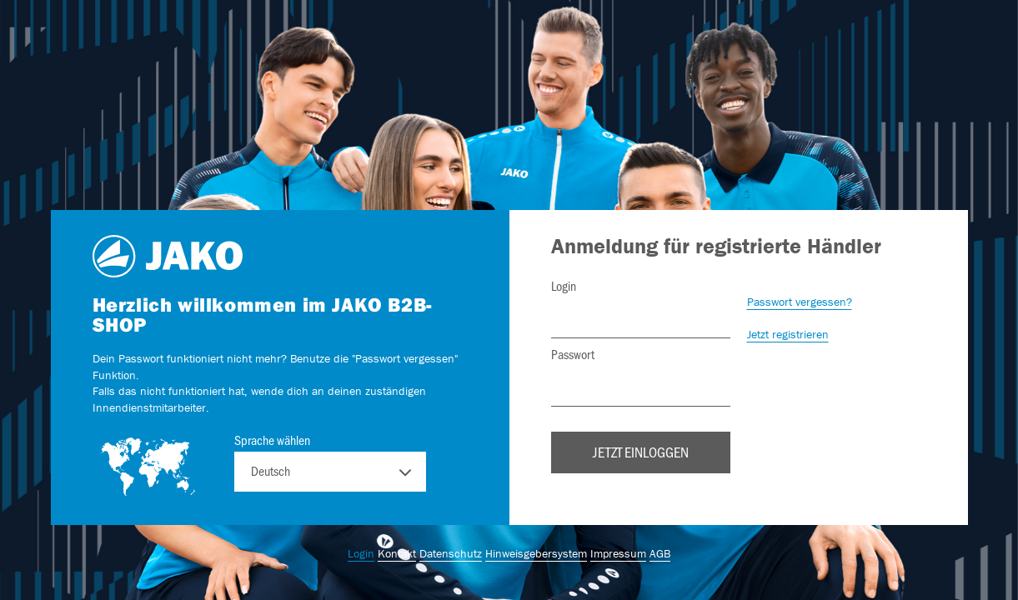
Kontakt (397, 553)
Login (563, 285)
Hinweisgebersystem (536, 553)
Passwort (572, 354)
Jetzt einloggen (641, 452)
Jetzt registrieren (788, 334)
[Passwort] (640, 386)
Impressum (618, 553)
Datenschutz (450, 553)
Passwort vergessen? (799, 301)
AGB (659, 553)
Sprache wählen (272, 440)
